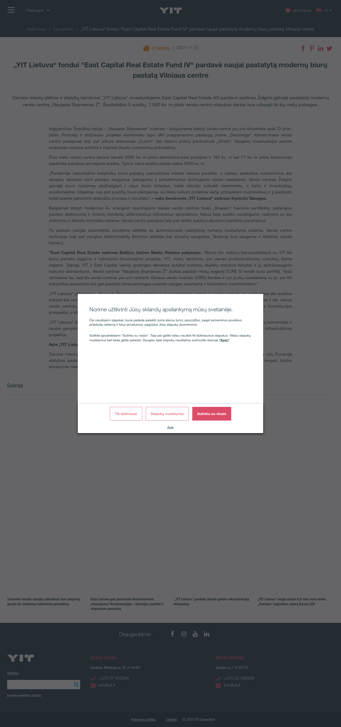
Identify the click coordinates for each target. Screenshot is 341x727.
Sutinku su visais (212, 413)
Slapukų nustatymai (167, 413)
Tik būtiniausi (126, 413)
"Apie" (224, 340)
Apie (170, 427)
